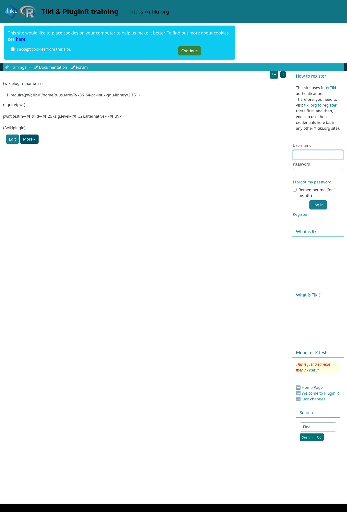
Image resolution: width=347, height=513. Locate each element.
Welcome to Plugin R (320, 393)
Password (301, 164)
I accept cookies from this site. (44, 49)
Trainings (17, 67)
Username (302, 145)
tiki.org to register (320, 105)
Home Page (312, 387)
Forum (79, 67)
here (21, 39)
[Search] (307, 437)
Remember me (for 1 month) (317, 192)
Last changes (313, 399)
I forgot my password (312, 182)
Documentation (50, 67)
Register (300, 214)
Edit (12, 139)
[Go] (319, 437)
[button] (7, 67)
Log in (318, 205)
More (28, 139)
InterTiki (328, 87)
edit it (314, 370)
